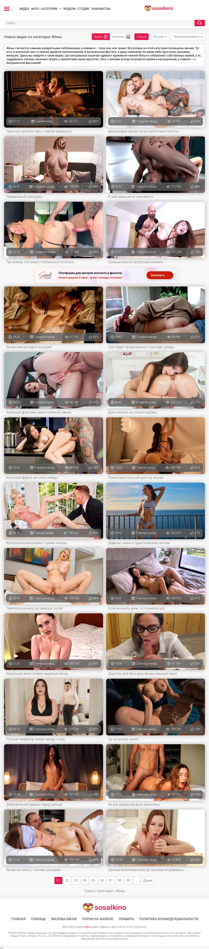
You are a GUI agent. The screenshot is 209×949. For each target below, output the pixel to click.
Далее (148, 880)
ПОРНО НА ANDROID (97, 919)
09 (128, 880)
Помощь (38, 919)
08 (119, 880)
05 (93, 880)
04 (84, 880)
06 (102, 880)
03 (76, 880)
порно (87, 926)
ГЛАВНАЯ (18, 919)
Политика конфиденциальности (168, 919)
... (136, 880)
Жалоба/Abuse (64, 919)
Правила (126, 919)
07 (110, 880)
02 (67, 880)
